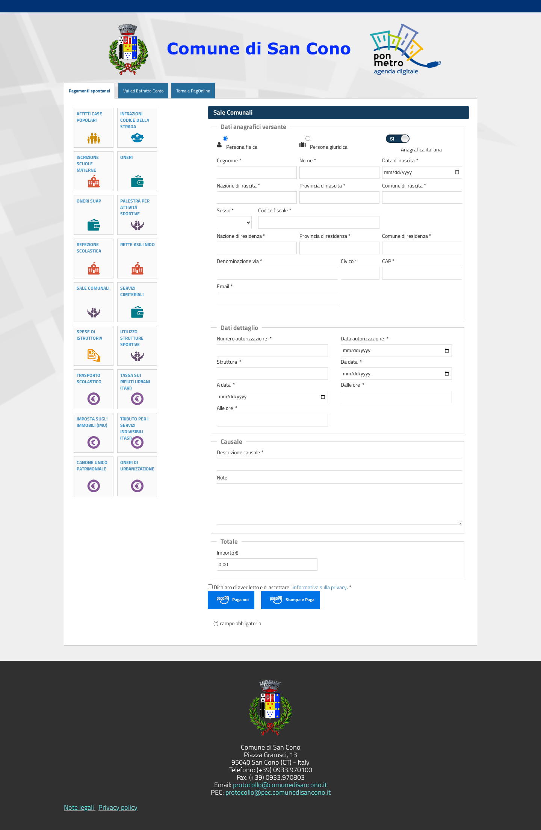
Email (225, 286)
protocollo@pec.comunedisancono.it (278, 792)
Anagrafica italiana (421, 149)
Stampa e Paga (300, 599)
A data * (226, 385)
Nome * (307, 160)
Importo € (227, 552)
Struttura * (229, 362)
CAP (388, 261)
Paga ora (240, 599)
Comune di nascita (404, 185)
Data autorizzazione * (364, 338)
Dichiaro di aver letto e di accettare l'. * (279, 587)
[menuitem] (115, 90)
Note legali (79, 807)
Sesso (225, 210)
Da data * (351, 362)
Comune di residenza (406, 236)
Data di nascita (400, 160)
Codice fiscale (274, 210)
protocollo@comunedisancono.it (280, 785)
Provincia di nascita (322, 185)
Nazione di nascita (238, 185)
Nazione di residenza (241, 236)
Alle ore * (227, 408)
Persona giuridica (329, 147)
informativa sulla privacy (320, 587)
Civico (349, 261)
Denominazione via (239, 261)
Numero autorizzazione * (244, 338)
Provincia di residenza (325, 236)
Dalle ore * (352, 385)
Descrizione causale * (240, 452)
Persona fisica (241, 147)
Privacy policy (118, 807)
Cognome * (229, 160)
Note (222, 477)
